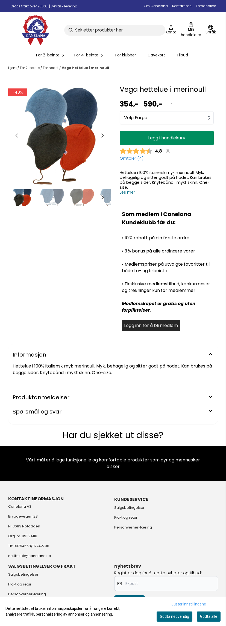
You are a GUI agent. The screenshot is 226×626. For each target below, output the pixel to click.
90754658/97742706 (31, 546)
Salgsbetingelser (129, 507)
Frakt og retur (125, 517)
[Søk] (114, 30)
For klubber (125, 55)
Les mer (127, 192)
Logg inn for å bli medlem (151, 325)
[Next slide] (102, 135)
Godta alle (208, 616)
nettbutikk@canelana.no (29, 555)
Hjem (12, 67)
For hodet (51, 67)
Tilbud (182, 55)
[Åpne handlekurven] (191, 30)
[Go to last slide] (17, 197)
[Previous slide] (17, 135)
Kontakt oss (182, 6)
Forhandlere (206, 6)
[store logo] (35, 30)
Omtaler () (132, 158)
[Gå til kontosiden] (171, 30)
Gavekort (156, 55)
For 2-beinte (30, 67)
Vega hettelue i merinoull (85, 67)
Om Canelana (156, 6)
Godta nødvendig (174, 616)
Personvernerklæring (133, 527)
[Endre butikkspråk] (210, 30)
